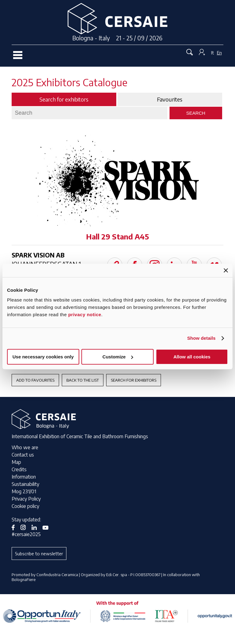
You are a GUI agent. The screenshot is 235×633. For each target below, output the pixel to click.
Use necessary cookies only (43, 356)
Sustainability (25, 484)
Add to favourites (35, 380)
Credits (19, 469)
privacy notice (84, 314)
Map (16, 462)
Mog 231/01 (24, 491)
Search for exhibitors (133, 380)
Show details (201, 338)
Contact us (23, 455)
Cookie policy (25, 506)
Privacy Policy (26, 499)
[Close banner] (226, 270)
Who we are (25, 447)
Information (24, 477)
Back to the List (82, 380)
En (219, 52)
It (212, 52)
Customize (118, 356)
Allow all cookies (192, 356)
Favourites (169, 99)
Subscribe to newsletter (39, 553)
